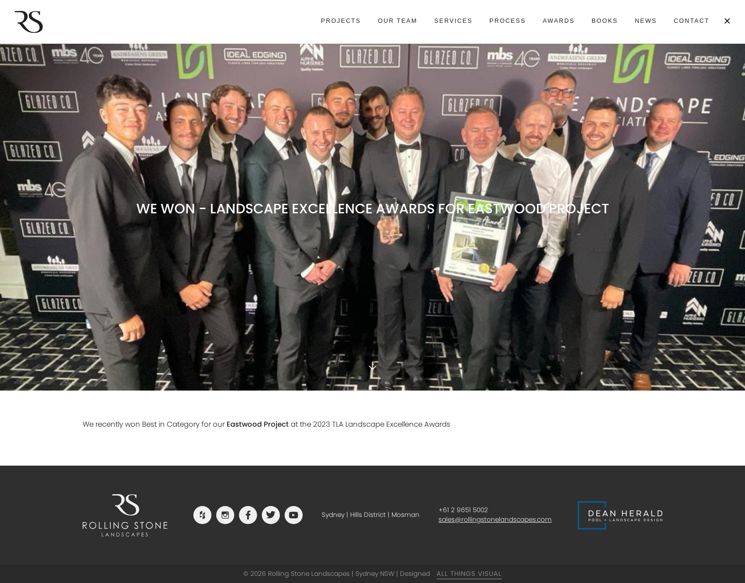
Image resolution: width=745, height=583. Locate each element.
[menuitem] (341, 21)
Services (453, 20)
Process (507, 20)
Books (605, 20)
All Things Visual (469, 573)
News (646, 20)
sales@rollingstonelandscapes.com (495, 519)
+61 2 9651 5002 (463, 510)
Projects (341, 20)
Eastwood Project (258, 424)
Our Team (397, 20)
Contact (691, 20)
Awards (558, 20)
